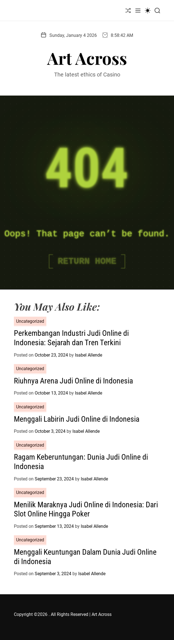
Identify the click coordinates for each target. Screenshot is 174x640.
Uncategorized (30, 321)
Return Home (87, 261)
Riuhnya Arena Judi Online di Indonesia (73, 380)
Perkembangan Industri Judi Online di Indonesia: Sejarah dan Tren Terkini (71, 338)
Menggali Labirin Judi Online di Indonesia (76, 419)
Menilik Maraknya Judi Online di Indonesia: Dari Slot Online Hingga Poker (86, 509)
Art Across (87, 58)
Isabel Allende (88, 355)
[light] (147, 10)
